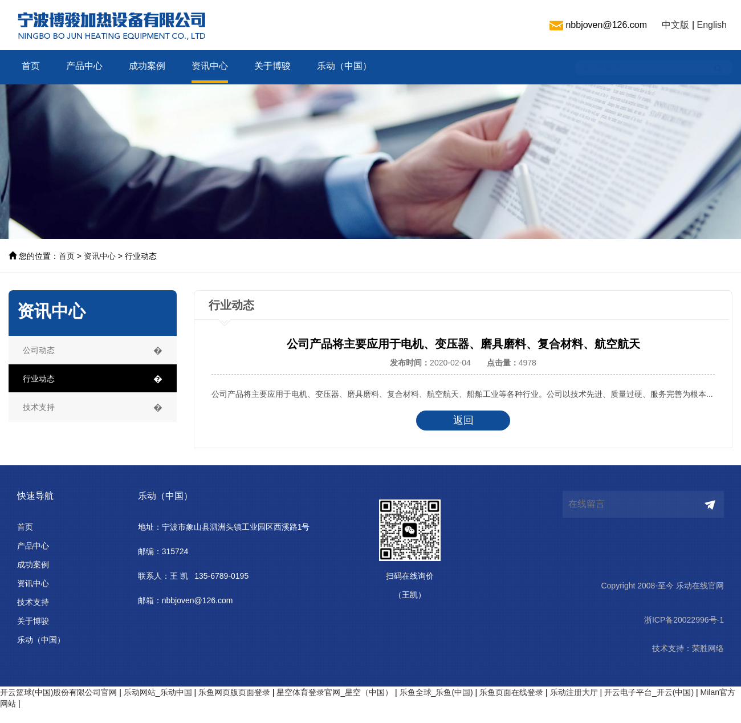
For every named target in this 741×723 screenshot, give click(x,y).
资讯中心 (210, 66)
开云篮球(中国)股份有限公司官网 (58, 692)
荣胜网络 (708, 648)
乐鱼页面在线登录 (511, 692)
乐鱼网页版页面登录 (234, 692)
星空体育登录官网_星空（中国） (334, 692)
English (712, 25)
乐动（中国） (344, 66)
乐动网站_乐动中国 (158, 692)
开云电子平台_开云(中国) (649, 692)
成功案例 (147, 66)
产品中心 (84, 66)
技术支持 (33, 602)
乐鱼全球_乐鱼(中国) (436, 692)
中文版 (675, 25)
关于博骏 (272, 66)
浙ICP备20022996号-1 (684, 619)
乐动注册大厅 (574, 692)
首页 (31, 66)
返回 (482, 420)
